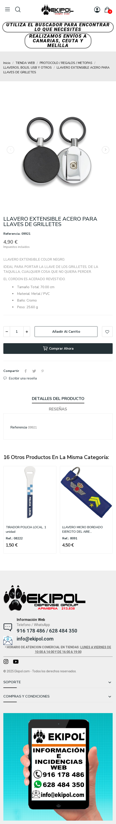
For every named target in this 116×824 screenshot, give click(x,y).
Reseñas (58, 409)
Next (105, 150)
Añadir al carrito (66, 331)
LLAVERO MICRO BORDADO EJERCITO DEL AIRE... (82, 529)
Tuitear (34, 371)
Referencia (18, 427)
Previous (10, 150)
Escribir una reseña (22, 378)
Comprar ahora (58, 348)
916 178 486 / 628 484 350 (47, 631)
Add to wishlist (107, 331)
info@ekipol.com (35, 639)
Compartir (25, 371)
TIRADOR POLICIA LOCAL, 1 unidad (26, 529)
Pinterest (42, 371)
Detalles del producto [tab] (58, 398)
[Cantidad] (16, 331)
